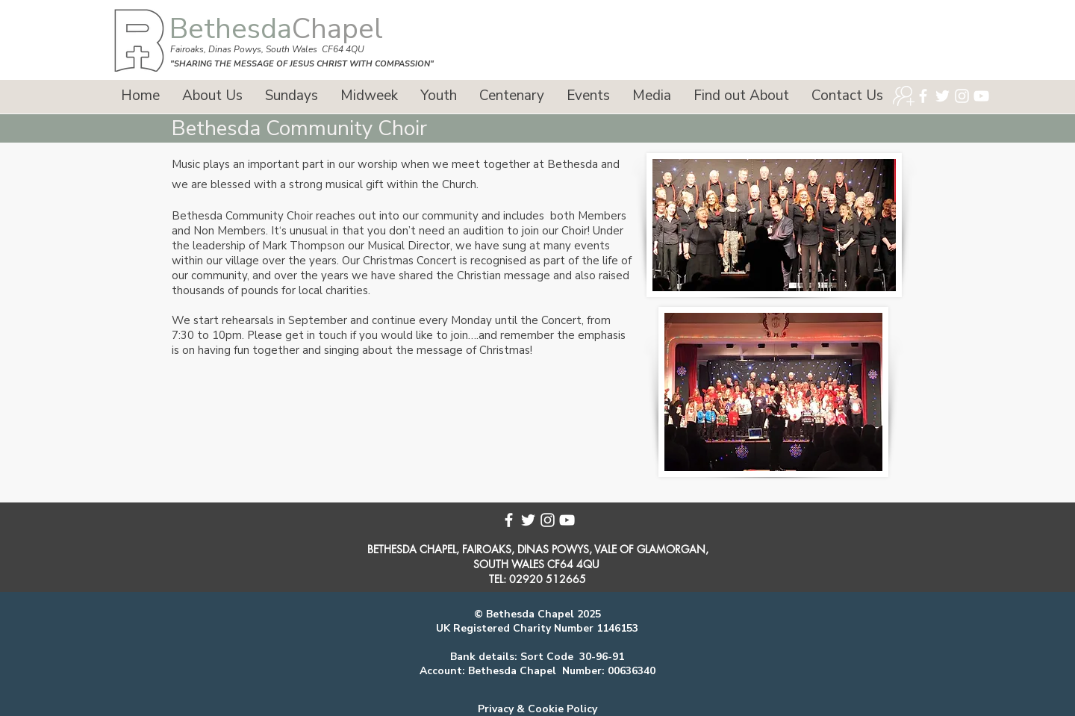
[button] (212, 95)
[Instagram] (962, 96)
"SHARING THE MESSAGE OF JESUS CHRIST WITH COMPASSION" (302, 63)
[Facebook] (923, 96)
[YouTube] (981, 96)
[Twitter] (942, 96)
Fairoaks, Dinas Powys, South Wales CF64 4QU (267, 49)
